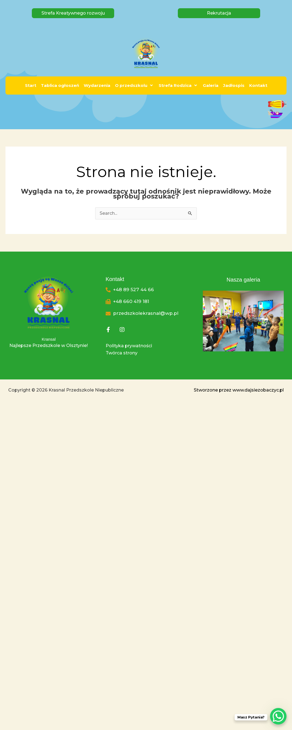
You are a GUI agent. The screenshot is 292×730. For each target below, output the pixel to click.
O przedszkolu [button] (134, 85)
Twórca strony (121, 353)
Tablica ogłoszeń (60, 85)
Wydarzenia (97, 85)
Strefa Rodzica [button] (178, 85)
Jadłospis (234, 85)
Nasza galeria (243, 280)
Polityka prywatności (129, 345)
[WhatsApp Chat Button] (278, 716)
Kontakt (258, 85)
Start (30, 85)
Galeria (210, 85)
